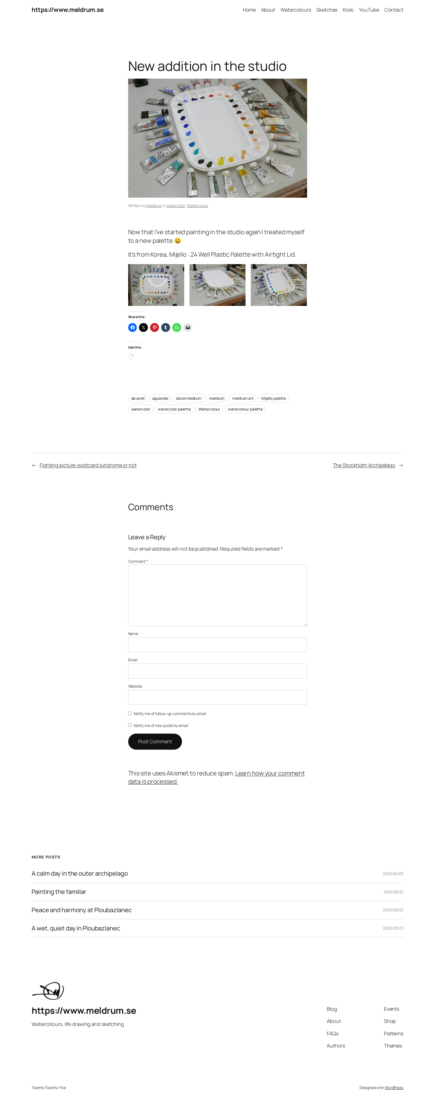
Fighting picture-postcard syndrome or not (88, 465)
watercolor (175, 205)
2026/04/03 (393, 873)
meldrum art (243, 398)
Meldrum (154, 205)
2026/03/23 (393, 928)
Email (133, 659)
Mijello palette (273, 398)
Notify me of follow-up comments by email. (170, 713)
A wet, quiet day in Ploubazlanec (76, 928)
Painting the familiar (59, 891)
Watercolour (197, 205)
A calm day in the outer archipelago (80, 873)
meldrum (216, 398)
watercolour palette (245, 409)
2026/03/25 (393, 909)
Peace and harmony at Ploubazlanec (82, 910)
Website (135, 686)
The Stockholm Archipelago (364, 465)
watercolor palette (174, 409)
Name (133, 633)
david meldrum (188, 398)
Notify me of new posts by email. (161, 725)
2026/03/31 (393, 891)
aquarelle (160, 398)
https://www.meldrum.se (67, 10)
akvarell (138, 398)
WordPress (394, 1087)
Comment (138, 561)
